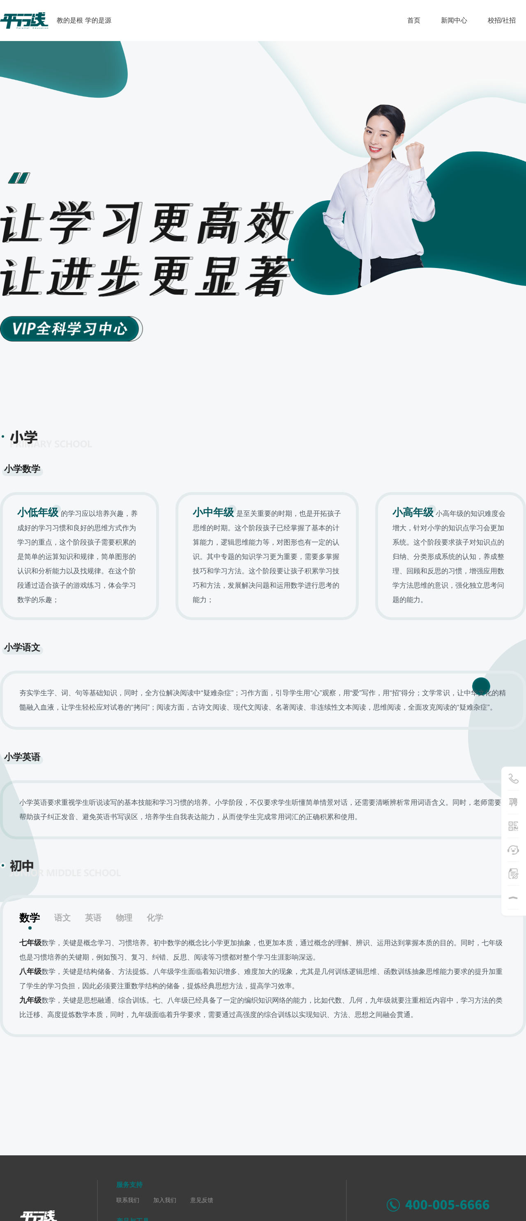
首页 (413, 20)
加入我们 (164, 1200)
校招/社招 (502, 20)
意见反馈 (201, 1200)
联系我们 (127, 1200)
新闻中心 (454, 20)
